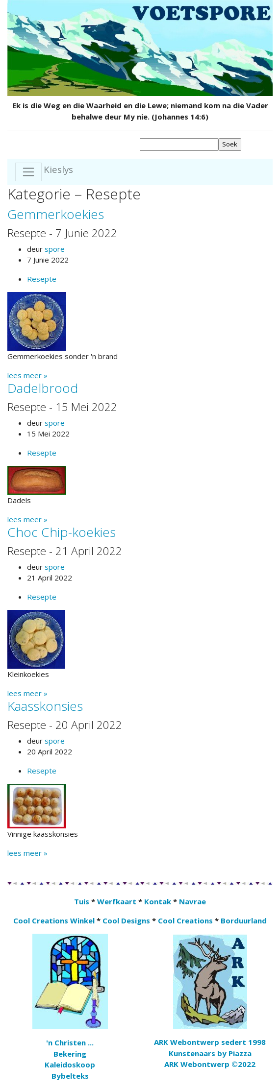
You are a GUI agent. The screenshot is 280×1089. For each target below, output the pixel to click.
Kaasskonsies (45, 706)
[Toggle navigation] (28, 172)
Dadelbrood (42, 388)
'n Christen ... (70, 1042)
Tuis (81, 901)
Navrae (192, 901)
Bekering (69, 1054)
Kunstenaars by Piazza (210, 1053)
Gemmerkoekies (55, 214)
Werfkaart (116, 901)
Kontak (157, 901)
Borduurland (244, 920)
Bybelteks (70, 1076)
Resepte (41, 279)
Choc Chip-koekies (61, 532)
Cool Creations (185, 920)
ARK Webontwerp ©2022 (209, 1064)
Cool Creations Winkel (54, 920)
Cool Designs (126, 920)
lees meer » (27, 375)
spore (55, 249)
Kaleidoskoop (70, 1064)
